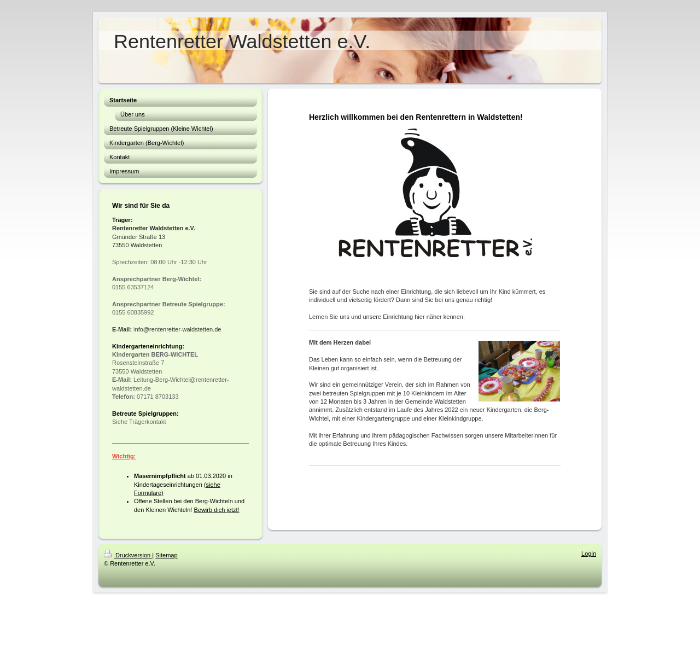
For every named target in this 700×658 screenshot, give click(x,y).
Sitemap (166, 555)
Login (588, 553)
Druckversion (128, 555)
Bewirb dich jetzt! (216, 509)
